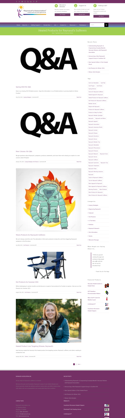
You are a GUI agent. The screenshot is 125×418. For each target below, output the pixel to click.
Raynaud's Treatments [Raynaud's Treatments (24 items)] (94, 165)
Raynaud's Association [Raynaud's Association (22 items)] (94, 124)
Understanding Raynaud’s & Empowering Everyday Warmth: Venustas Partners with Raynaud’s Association (86, 382)
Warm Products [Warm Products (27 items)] (103, 189)
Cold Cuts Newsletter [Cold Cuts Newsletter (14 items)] (94, 83)
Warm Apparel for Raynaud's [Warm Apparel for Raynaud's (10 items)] (95, 183)
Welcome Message (94, 240)
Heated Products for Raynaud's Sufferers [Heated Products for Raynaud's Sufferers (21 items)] (98, 97)
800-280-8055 (24, 411)
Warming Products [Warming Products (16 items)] (93, 189)
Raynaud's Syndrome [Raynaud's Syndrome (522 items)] (94, 162)
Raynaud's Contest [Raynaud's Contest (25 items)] (93, 130)
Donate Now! (82, 14)
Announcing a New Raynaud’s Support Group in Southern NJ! (81, 386)
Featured (91, 213)
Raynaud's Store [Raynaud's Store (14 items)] (104, 154)
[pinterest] (33, 1)
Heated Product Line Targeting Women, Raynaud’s (34, 346)
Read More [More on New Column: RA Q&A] (79, 161)
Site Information (93, 232)
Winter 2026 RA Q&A (94, 72)
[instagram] (25, 1)
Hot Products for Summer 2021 (27, 282)
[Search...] (97, 25)
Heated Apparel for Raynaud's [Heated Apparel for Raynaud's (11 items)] (96, 94)
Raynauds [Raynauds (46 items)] (91, 174)
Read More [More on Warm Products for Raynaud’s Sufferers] (79, 245)
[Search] (106, 25)
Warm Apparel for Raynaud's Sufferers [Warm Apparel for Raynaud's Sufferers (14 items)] (98, 186)
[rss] (28, 1)
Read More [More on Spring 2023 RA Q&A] (79, 97)
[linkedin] (30, 1)
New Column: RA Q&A (24, 151)
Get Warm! (101, 16)
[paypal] (36, 1)
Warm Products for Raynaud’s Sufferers (30, 235)
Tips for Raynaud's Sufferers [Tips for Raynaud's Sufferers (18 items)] (95, 180)
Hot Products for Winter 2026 (97, 68)
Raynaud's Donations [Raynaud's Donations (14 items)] (94, 136)
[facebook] (16, 1)
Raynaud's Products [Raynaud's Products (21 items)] (93, 151)
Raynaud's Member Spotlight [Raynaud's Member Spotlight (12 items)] (96, 115)
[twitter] (19, 1)
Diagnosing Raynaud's (95, 209)
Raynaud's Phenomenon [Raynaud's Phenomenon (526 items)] (94, 148)
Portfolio (91, 224)
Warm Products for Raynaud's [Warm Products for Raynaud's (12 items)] (96, 192)
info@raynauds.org (25, 414)
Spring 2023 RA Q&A (23, 87)
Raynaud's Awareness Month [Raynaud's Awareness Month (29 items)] (95, 127)
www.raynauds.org (24, 416)
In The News (92, 220)
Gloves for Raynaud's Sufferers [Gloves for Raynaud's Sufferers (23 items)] (96, 91)
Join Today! (62, 14)
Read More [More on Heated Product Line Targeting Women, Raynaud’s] (79, 356)
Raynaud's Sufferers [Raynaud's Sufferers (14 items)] (93, 159)
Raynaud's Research (94, 228)
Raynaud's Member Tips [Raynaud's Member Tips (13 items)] (94, 142)
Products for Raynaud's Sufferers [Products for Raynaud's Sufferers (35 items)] (96, 109)
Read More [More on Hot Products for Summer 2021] (79, 292)
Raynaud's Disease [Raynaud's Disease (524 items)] (93, 133)
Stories (26, 356)
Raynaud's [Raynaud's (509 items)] (91, 118)
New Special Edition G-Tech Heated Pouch (76, 390)
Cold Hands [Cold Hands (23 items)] (99, 86)
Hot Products (36, 161)
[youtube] (22, 1)
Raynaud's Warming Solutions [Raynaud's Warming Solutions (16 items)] (96, 171)
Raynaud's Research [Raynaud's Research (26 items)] (93, 154)
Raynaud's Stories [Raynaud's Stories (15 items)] (93, 157)
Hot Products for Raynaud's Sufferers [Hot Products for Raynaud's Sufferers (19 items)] (97, 100)
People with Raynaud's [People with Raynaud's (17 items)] (94, 106)
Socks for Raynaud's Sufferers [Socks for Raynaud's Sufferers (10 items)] (96, 177)
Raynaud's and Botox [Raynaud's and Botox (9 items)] (101, 118)
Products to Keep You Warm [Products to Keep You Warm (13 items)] (95, 112)
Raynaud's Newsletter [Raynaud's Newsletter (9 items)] (94, 145)
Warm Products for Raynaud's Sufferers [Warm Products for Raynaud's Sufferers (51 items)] (98, 195)
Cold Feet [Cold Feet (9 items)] (103, 83)
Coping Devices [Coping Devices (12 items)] (92, 88)
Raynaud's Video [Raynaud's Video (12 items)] (93, 168)
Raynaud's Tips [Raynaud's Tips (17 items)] (104, 162)
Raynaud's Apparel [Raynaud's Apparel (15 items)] (93, 121)
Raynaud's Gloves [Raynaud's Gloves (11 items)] (93, 139)
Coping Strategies (27, 97)
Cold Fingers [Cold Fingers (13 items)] (92, 86)
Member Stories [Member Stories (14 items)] (92, 103)
